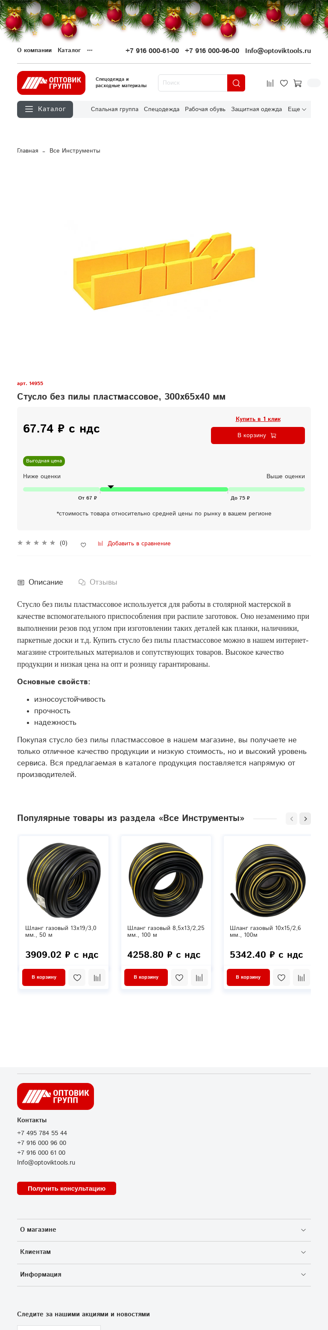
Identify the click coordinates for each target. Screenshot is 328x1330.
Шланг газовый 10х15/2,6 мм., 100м (265, 932)
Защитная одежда (256, 109)
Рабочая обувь (205, 109)
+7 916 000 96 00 (41, 1143)
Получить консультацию (66, 1188)
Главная (27, 151)
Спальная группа (114, 109)
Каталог (69, 50)
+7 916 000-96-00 (212, 51)
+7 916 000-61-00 (152, 51)
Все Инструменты (75, 151)
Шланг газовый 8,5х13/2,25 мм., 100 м (166, 932)
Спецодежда (161, 109)
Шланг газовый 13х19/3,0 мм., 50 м (61, 932)
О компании (34, 50)
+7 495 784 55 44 (42, 1133)
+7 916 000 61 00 (41, 1153)
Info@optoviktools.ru (278, 51)
